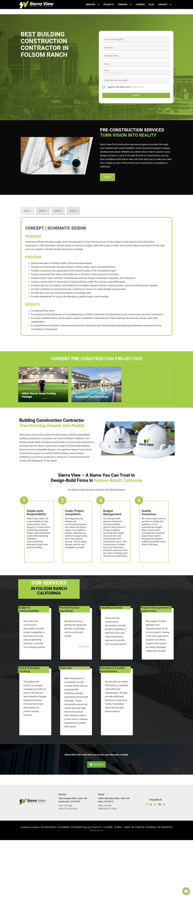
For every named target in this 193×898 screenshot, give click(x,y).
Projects (108, 4)
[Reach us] (186, 891)
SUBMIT (107, 178)
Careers (140, 4)
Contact (165, 4)
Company (125, 4)
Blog (151, 4)
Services (92, 4)
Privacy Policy (137, 87)
